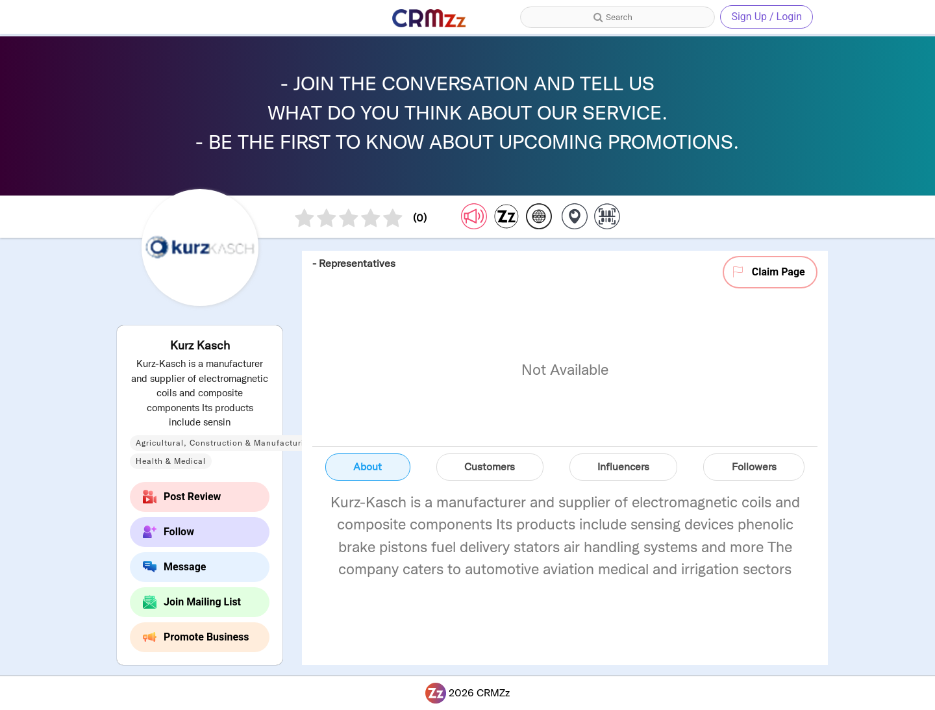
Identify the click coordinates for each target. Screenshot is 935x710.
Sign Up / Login (766, 16)
